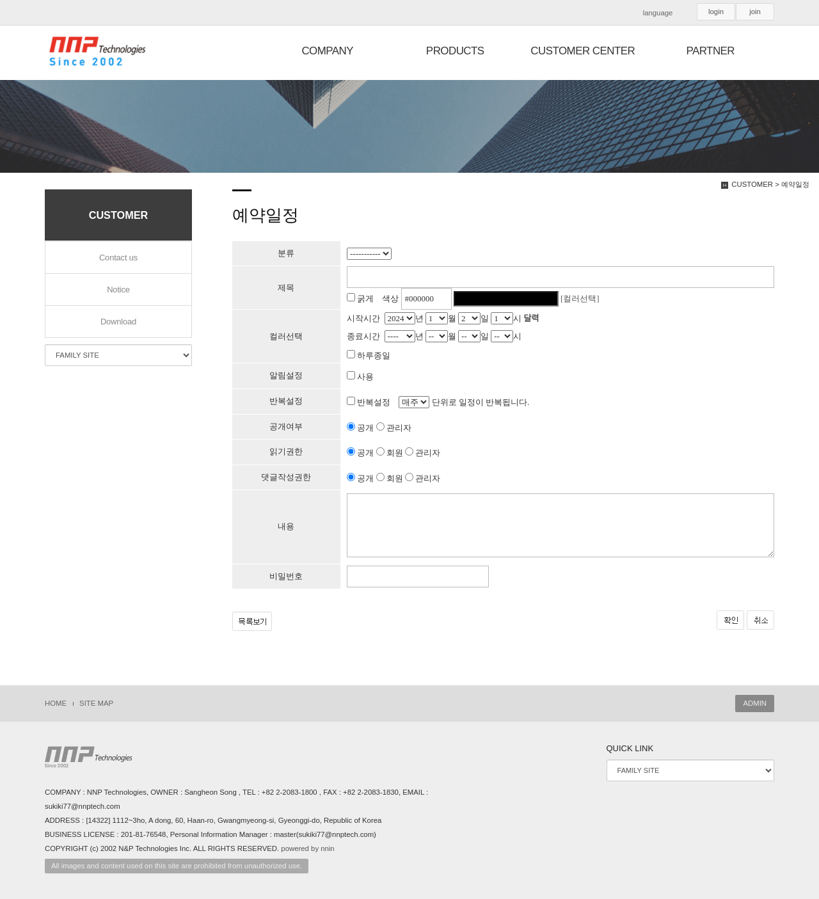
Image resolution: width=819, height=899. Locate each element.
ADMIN (755, 703)
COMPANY (327, 51)
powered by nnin (307, 848)
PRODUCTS (455, 51)
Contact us (118, 257)
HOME (56, 703)
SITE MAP (96, 703)
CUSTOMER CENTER (582, 51)
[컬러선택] (580, 298)
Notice (118, 289)
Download (118, 321)
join (755, 11)
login (716, 11)
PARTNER (710, 51)
